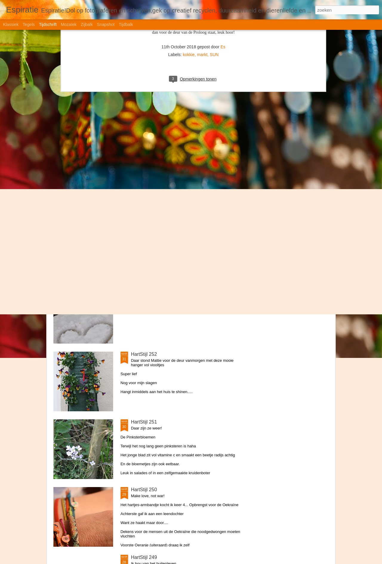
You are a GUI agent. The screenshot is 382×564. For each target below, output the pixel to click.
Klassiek (11, 24)
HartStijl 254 (144, 218)
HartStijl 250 (144, 489)
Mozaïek (69, 24)
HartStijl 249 (144, 557)
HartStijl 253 (144, 286)
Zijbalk (87, 24)
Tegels (29, 24)
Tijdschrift (47, 24)
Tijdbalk (126, 24)
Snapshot (106, 24)
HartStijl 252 (144, 354)
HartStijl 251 (144, 421)
